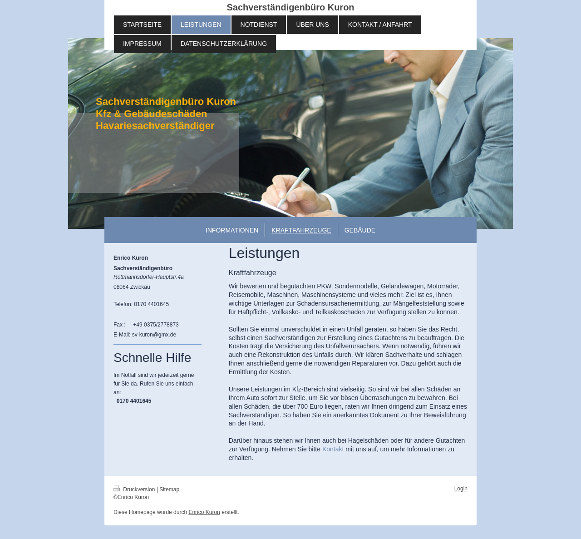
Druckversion (135, 489)
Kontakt (333, 449)
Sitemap (169, 489)
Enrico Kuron (204, 512)
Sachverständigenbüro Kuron (290, 7)
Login (461, 488)
